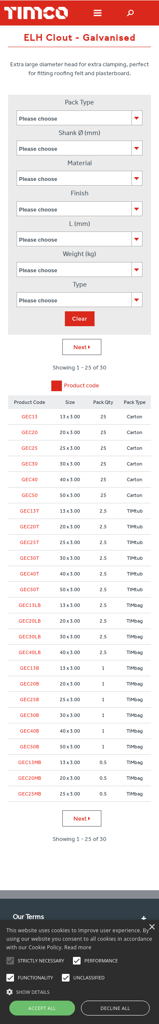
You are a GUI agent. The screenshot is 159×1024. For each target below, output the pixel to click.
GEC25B (29, 699)
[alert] (79, 972)
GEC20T (29, 527)
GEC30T (29, 558)
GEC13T (29, 511)
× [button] (151, 927)
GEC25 (30, 448)
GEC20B (29, 684)
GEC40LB (30, 652)
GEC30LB (30, 637)
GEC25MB (29, 794)
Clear (79, 318)
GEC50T (29, 589)
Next (81, 347)
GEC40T (29, 574)
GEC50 (30, 495)
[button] (79, 990)
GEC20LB (30, 621)
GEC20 (30, 432)
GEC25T (29, 542)
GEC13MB (29, 762)
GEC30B (29, 715)
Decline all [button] (115, 1008)
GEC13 (30, 417)
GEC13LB (30, 605)
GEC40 (30, 479)
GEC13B (29, 668)
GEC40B (29, 731)
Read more (78, 947)
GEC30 (30, 464)
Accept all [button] (42, 1008)
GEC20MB (29, 778)
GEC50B (29, 747)
